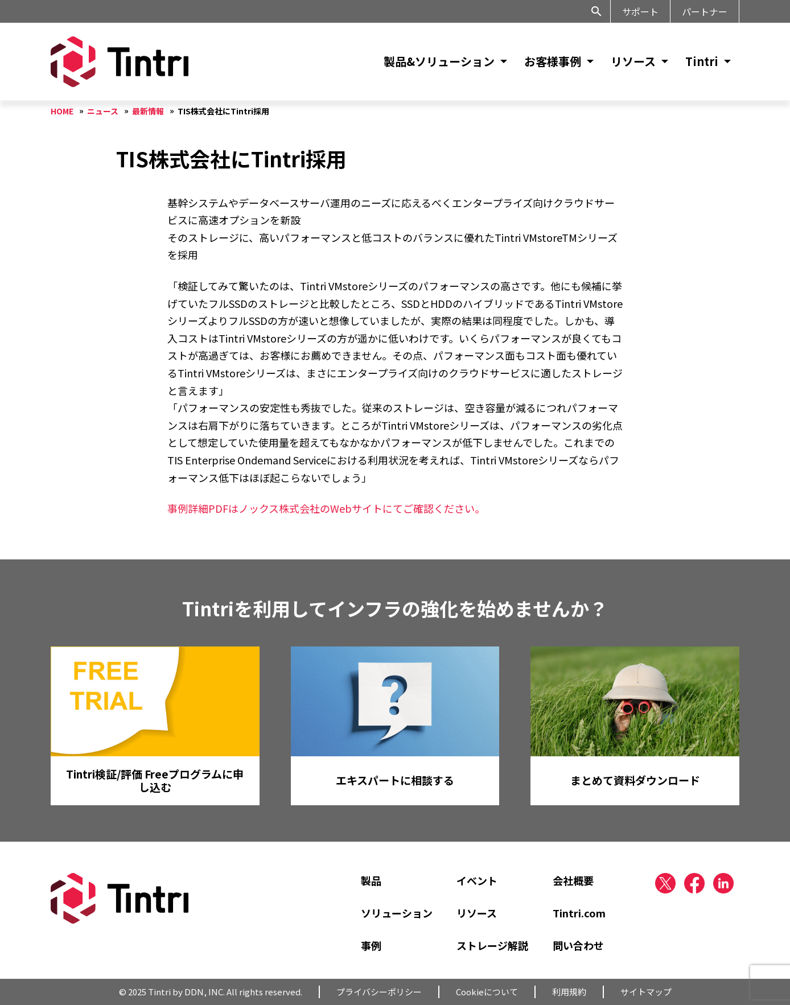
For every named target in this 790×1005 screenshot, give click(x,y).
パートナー (704, 11)
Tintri (701, 61)
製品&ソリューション (439, 61)
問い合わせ (578, 945)
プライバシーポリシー (379, 992)
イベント (476, 880)
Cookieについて (487, 992)
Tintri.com (579, 912)
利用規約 (569, 992)
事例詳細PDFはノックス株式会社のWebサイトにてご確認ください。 (326, 508)
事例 (371, 945)
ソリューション (397, 912)
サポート (640, 11)
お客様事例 (552, 61)
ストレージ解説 (492, 945)
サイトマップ (646, 992)
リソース (633, 61)
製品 (371, 880)
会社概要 (573, 880)
